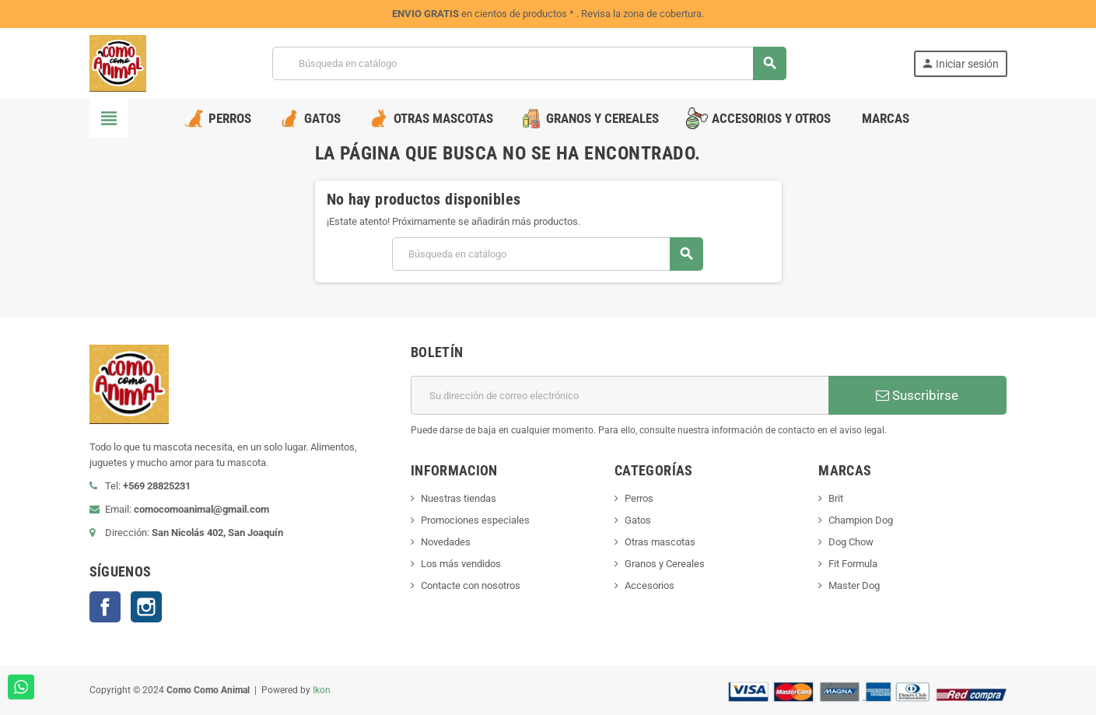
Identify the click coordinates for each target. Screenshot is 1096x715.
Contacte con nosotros (470, 585)
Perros (639, 498)
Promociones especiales (475, 520)
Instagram (146, 606)
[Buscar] (529, 63)
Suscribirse (917, 395)
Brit (835, 498)
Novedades (446, 542)
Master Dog (854, 585)
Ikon (322, 690)
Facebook (105, 606)
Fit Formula (852, 564)
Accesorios (649, 585)
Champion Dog (860, 520)
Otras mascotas (660, 542)
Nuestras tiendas (458, 498)
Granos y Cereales (665, 564)
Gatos (638, 520)
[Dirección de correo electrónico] (619, 395)
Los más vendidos (461, 564)
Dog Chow (851, 542)
